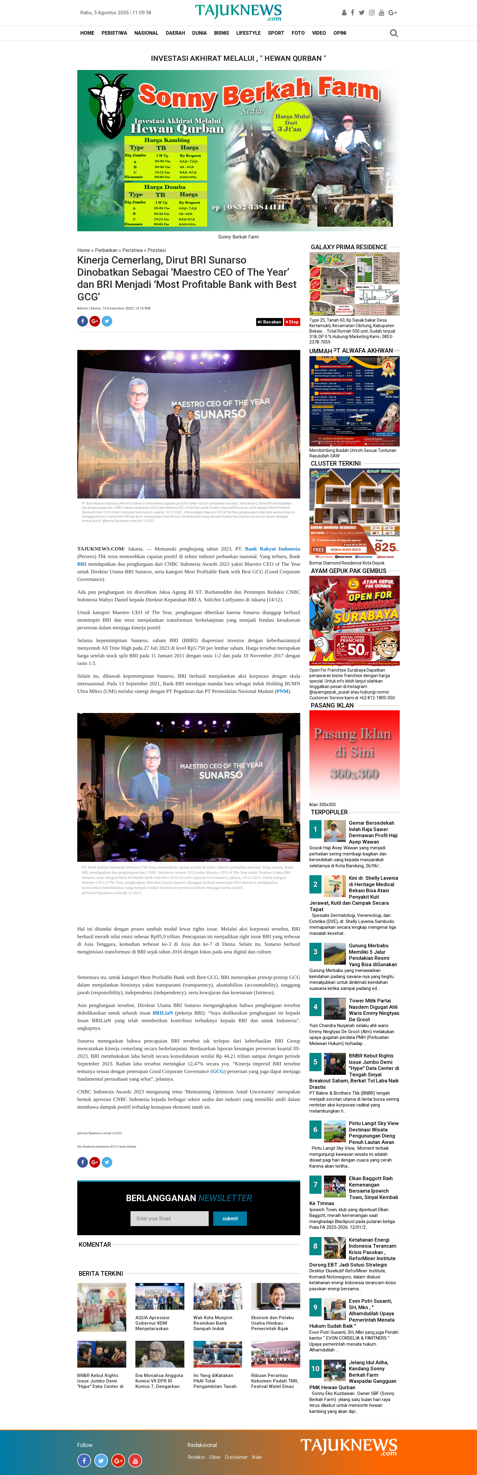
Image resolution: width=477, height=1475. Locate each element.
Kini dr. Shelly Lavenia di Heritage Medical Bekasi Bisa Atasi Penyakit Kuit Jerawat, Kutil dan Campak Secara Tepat (353, 893)
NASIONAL (146, 33)
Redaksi (196, 1457)
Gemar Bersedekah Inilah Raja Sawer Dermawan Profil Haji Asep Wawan (373, 832)
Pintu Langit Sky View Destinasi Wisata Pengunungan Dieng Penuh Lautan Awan (374, 1132)
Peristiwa (132, 250)
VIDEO (319, 33)
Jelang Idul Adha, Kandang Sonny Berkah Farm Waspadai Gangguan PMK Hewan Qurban (352, 1374)
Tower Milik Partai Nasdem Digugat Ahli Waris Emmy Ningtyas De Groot (374, 1010)
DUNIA (199, 33)
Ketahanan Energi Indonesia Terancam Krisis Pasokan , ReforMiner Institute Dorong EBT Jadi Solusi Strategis (352, 1252)
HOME (87, 33)
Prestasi (157, 250)
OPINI (339, 33)
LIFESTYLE (248, 33)
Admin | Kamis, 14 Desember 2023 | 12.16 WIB (114, 308)
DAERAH (175, 33)
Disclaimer (236, 1457)
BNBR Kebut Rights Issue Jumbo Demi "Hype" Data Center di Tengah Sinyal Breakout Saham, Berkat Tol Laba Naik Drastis (354, 1071)
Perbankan (106, 250)
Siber (215, 1457)
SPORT (276, 33)
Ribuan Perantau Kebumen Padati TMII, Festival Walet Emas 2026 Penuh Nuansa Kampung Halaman (274, 1386)
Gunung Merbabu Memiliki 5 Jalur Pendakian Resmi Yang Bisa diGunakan (373, 954)
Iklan (257, 1457)
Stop (292, 322)
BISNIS (221, 33)
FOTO (298, 33)
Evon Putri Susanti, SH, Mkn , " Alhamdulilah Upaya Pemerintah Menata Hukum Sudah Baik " (352, 1313)
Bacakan (269, 322)
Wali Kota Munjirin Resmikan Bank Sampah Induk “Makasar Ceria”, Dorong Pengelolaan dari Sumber (215, 1331)
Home (83, 250)
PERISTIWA (114, 33)
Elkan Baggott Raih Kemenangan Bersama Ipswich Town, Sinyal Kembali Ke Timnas (353, 1190)
